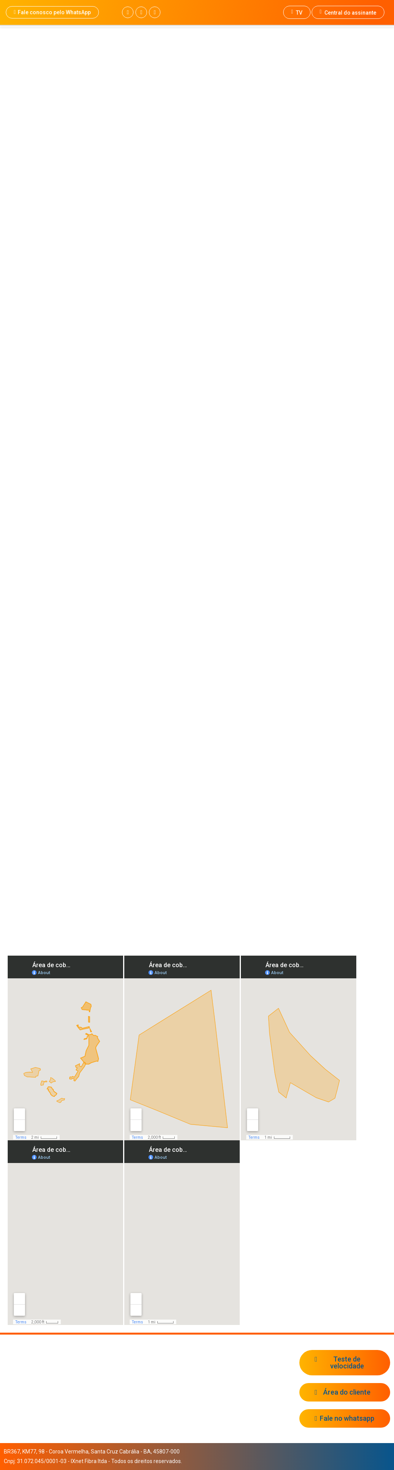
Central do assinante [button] (348, 12)
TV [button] (296, 12)
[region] (197, 284)
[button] (52, 12)
